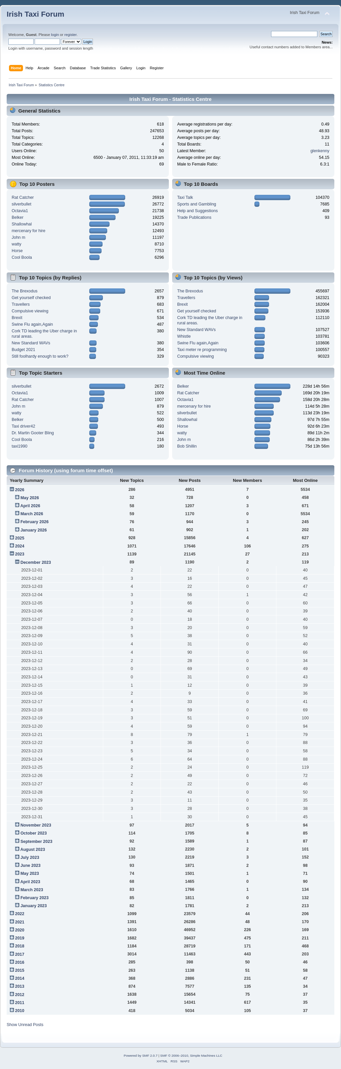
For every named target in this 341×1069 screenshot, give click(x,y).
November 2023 (35, 825)
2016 (19, 962)
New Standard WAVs (31, 343)
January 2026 (33, 530)
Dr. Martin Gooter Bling (33, 433)
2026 (19, 490)
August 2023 (32, 849)
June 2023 (30, 865)
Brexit (17, 317)
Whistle (184, 336)
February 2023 (34, 897)
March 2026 (31, 514)
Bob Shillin (187, 446)
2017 (19, 954)
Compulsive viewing (30, 311)
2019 (19, 938)
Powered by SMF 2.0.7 (141, 1055)
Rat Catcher (23, 197)
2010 (19, 1010)
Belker (17, 217)
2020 (19, 930)
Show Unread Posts (25, 1024)
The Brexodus (25, 291)
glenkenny (319, 151)
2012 (19, 994)
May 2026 (29, 498)
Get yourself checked (31, 297)
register (70, 35)
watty (16, 244)
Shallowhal (22, 224)
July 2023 (29, 857)
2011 (19, 1002)
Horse (17, 250)
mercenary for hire (28, 230)
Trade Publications (194, 217)
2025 (19, 538)
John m (18, 237)
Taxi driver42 (23, 426)
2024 (19, 546)
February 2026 (34, 522)
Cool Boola (22, 257)
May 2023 (29, 873)
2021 (19, 922)
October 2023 (33, 833)
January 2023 (33, 905)
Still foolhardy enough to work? (40, 356)
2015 (19, 970)
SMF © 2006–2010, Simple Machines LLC (191, 1055)
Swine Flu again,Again (32, 324)
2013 (19, 986)
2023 (19, 554)
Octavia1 (20, 210)
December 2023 (35, 562)
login (55, 35)
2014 (19, 978)
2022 (19, 913)
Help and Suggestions (197, 210)
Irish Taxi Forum (35, 14)
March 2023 (31, 890)
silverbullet (21, 204)
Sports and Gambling (196, 204)
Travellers (21, 304)
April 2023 (30, 882)
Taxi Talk (185, 197)
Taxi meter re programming (202, 349)
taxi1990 (19, 446)
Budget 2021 (23, 349)
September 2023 (36, 841)
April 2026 (30, 506)
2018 (19, 946)
